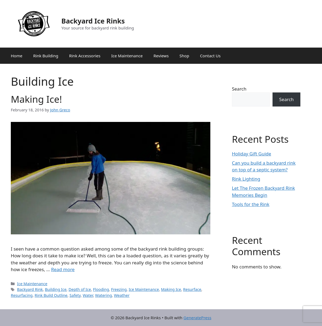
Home (16, 55)
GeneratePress (197, 317)
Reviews (161, 55)
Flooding (101, 289)
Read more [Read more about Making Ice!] (63, 269)
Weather (122, 295)
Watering (103, 295)
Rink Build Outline (51, 295)
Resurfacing (21, 295)
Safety (75, 295)
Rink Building (45, 55)
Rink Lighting (246, 179)
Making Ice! (36, 99)
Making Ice (171, 289)
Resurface (192, 289)
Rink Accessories (84, 55)
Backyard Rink (30, 289)
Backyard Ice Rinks (93, 20)
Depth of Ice (79, 289)
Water (88, 295)
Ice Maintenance (126, 55)
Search (239, 89)
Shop (184, 55)
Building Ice (56, 289)
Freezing (119, 289)
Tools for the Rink (251, 204)
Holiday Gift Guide (251, 154)
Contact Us (210, 55)
